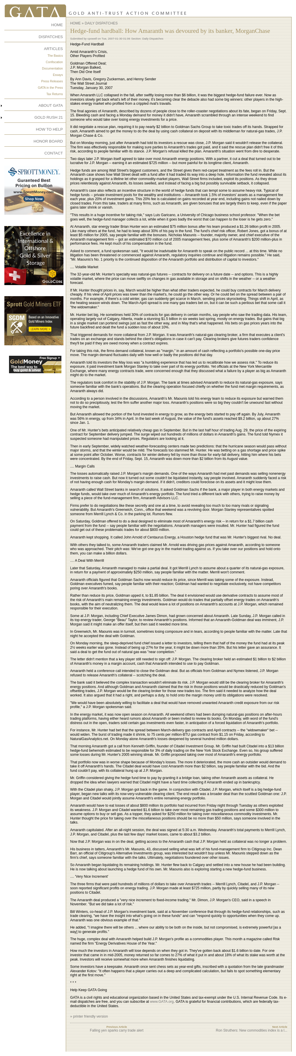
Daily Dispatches (101, 23)
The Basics (55, 55)
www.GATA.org (161, 1002)
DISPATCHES (51, 37)
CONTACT (54, 153)
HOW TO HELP (49, 129)
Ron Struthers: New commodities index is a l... (251, 1030)
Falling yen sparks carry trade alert (116, 1030)
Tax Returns (54, 94)
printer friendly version (90, 1016)
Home (75, 23)
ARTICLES (53, 49)
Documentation (52, 68)
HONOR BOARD (48, 141)
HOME (57, 25)
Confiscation (54, 62)
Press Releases (52, 81)
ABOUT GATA (50, 105)
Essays (58, 75)
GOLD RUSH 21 (48, 117)
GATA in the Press (50, 87)
